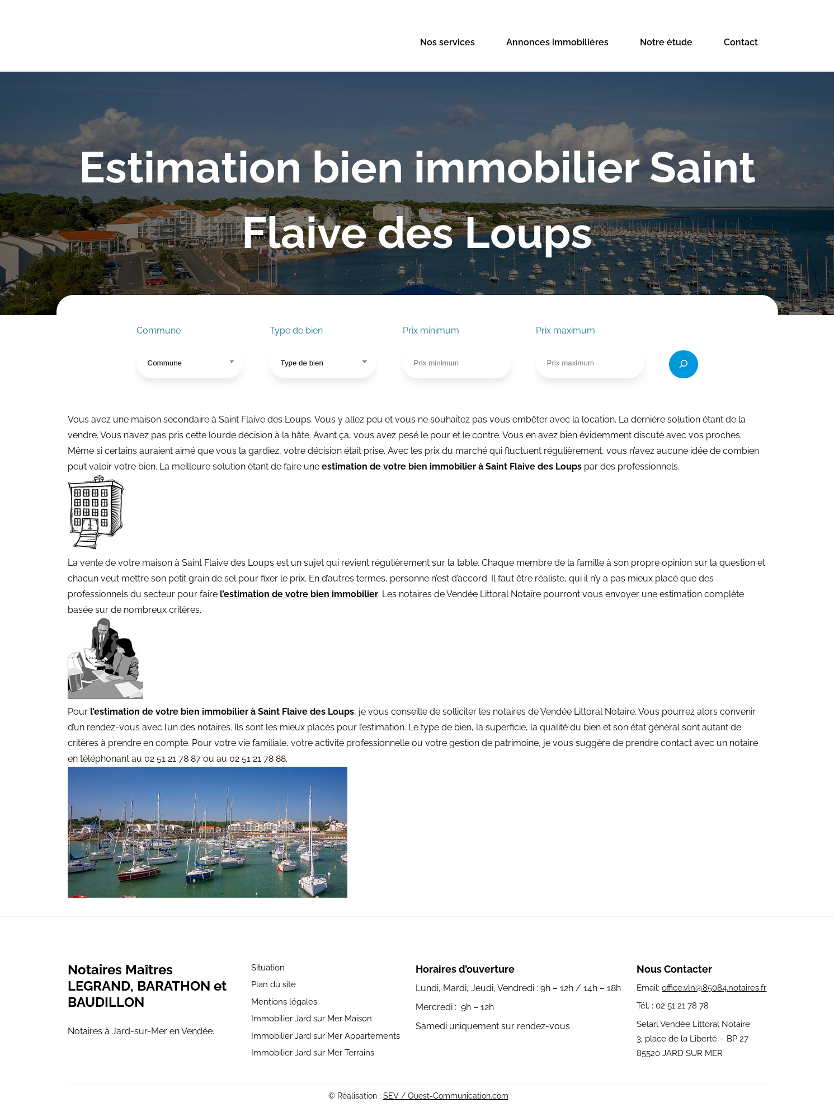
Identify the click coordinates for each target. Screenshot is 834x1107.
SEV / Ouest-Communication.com (445, 1095)
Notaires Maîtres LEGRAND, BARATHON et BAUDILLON (147, 985)
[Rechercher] (683, 364)
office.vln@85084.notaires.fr (714, 988)
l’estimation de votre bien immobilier (299, 594)
